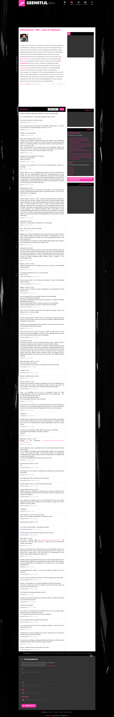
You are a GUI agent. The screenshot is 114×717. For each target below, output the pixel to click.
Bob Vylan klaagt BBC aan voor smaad (77, 149)
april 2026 (71, 171)
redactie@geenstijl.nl (51, 666)
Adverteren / (81, 653)
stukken (56, 712)
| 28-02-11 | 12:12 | (33, 84)
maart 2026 (71, 173)
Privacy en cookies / (51, 653)
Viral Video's (49, 712)
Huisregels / (40, 653)
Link (22, 682)
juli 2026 (71, 167)
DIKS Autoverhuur (68, 712)
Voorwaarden (88, 653)
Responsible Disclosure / (72, 653)
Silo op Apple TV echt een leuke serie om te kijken (80, 143)
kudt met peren (25, 59)
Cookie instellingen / (61, 653)
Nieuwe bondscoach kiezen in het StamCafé (79, 138)
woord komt (24, 68)
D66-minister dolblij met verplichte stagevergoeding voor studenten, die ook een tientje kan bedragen (80, 154)
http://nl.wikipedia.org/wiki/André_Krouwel (49, 540)
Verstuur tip (28, 706)
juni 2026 (71, 169)
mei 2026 (71, 170)
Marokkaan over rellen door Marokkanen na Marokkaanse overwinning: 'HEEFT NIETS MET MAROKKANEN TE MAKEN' (79, 141)
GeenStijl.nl (48, 715)
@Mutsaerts (23, 84)
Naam (22, 689)
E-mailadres (25, 696)
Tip (22, 669)
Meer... (70, 174)
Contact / (34, 653)
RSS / (44, 653)
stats (48, 70)
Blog (61, 712)
